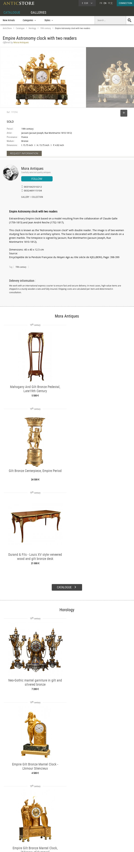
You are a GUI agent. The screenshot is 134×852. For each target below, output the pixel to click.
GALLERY (25, 197)
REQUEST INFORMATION (24, 153)
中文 (110, 3)
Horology (32, 28)
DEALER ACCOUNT (12, 815)
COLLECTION (37, 197)
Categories (34, 819)
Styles (32, 823)
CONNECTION (125, 3)
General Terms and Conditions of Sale (74, 846)
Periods (33, 827)
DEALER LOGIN (13, 823)
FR (101, 3)
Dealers (60, 819)
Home (101, 820)
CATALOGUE (11, 12)
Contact (101, 824)
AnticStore (7, 28)
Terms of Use (49, 846)
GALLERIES (38, 12)
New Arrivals (9, 20)
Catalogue (20, 28)
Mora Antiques (32, 168)
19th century (45, 28)
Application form (13, 830)
